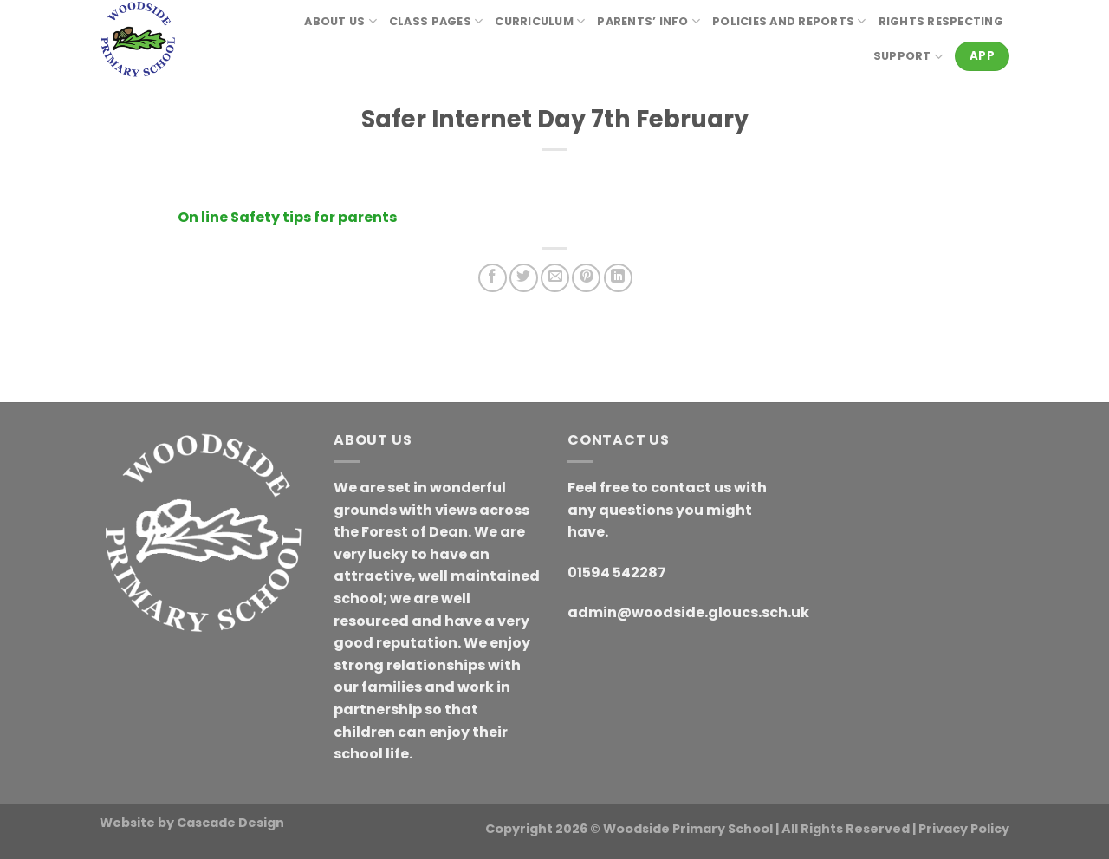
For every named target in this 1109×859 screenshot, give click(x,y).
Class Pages (436, 21)
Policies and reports (789, 21)
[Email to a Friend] (555, 278)
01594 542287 (616, 572)
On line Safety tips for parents (287, 217)
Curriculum (540, 21)
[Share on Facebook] (492, 278)
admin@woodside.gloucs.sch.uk (688, 612)
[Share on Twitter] (523, 278)
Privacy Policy (963, 828)
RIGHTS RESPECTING (941, 21)
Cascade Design (230, 822)
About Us (340, 21)
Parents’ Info (648, 21)
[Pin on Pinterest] (586, 278)
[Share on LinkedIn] (618, 278)
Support (908, 57)
